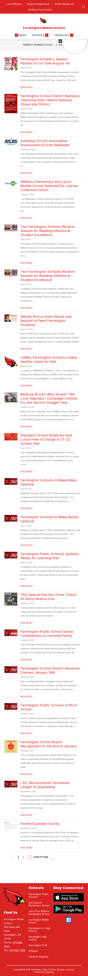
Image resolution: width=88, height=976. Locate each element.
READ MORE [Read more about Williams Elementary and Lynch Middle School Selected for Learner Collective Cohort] (27, 218)
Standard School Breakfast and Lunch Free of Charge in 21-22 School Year (46, 439)
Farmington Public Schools (39, 895)
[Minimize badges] (60, 41)
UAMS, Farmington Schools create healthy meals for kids (48, 359)
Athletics (33, 951)
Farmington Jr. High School (39, 929)
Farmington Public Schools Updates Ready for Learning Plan (49, 556)
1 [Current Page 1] (18, 856)
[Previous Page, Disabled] (12, 857)
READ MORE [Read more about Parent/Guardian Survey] (27, 847)
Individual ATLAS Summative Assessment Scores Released (44, 143)
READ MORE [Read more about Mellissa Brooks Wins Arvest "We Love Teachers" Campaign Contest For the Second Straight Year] (27, 426)
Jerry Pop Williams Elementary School (39, 912)
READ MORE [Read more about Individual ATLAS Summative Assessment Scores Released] (27, 173)
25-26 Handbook (64, 4)
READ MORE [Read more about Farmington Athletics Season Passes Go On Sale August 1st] (27, 87)
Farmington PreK (38, 945)
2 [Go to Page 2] (23, 856)
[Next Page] (29, 857)
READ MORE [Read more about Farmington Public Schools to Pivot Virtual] (27, 733)
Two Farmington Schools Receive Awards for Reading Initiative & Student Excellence (47, 231)
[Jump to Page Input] (52, 856)
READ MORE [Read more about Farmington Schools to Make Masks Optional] (27, 545)
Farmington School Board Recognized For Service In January (48, 744)
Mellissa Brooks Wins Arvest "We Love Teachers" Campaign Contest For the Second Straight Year (49, 398)
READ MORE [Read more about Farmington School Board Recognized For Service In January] (27, 774)
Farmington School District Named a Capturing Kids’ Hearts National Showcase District (50, 100)
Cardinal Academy (38, 956)
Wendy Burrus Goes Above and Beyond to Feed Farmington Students (46, 320)
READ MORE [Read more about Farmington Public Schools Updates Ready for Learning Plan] (27, 586)
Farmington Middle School (38, 45)
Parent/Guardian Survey (40, 824)
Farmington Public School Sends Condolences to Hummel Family (46, 633)
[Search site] (84, 7)
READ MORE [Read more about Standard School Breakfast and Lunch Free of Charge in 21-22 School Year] (27, 471)
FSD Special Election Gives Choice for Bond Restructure (48, 597)
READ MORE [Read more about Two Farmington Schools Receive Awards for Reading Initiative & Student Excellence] (27, 263)
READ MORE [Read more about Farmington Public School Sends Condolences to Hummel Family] (27, 659)
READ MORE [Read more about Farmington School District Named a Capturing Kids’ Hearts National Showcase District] (27, 132)
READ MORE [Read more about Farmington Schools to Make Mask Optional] (27, 508)
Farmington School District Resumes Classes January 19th (50, 670)
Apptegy (50, 972)
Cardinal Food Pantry (40, 9)
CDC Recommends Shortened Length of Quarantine (44, 785)
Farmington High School (38, 938)
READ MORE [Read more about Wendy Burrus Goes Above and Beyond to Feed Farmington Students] (27, 349)
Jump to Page (40, 856)
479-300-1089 (17, 950)
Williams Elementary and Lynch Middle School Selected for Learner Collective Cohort (49, 186)
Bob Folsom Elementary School (39, 904)
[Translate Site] (63, 35)
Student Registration (38, 4)
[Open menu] (21, 35)
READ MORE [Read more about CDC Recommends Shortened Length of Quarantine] (27, 815)
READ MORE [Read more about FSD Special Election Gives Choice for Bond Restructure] (27, 623)
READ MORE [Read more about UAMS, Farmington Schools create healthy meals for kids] (27, 385)
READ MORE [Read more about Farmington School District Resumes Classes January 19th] (27, 696)
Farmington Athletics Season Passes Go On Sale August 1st (45, 61)
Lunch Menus (14, 4)
